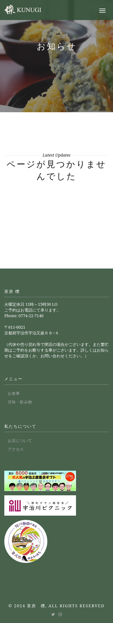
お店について (20, 440)
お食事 (14, 393)
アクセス (16, 449)
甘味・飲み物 (20, 402)
